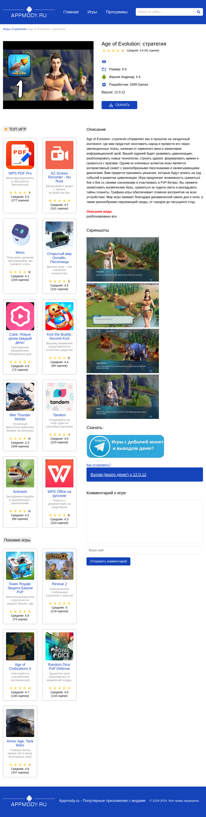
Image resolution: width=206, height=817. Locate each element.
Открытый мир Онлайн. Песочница (59, 258)
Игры (92, 12)
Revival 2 (59, 584)
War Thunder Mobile (20, 417)
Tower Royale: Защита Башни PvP (20, 588)
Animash (20, 492)
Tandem (59, 415)
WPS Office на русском (59, 494)
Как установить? (99, 465)
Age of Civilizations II (20, 667)
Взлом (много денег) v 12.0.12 (118, 474)
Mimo (20, 253)
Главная (71, 12)
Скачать (119, 105)
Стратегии (19, 29)
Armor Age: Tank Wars (20, 743)
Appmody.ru (29, 11)
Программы (117, 12)
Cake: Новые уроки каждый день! (20, 338)
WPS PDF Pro (20, 173)
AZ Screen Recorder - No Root (59, 177)
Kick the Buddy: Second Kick (59, 336)
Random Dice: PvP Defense (59, 667)
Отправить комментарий (108, 561)
